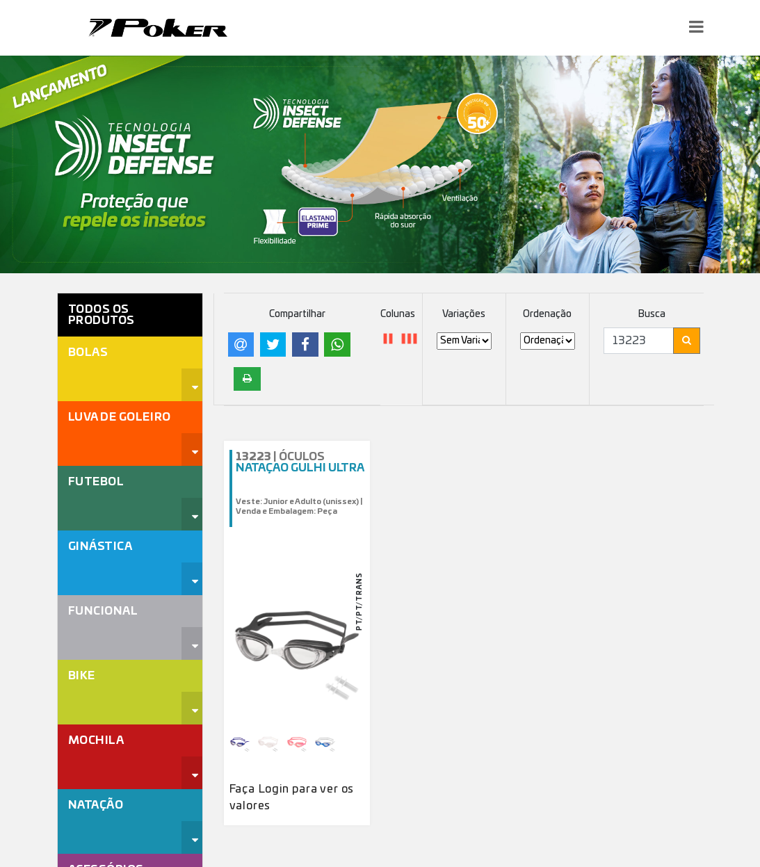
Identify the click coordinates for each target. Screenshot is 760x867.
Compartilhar (297, 314)
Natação (96, 805)
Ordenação (547, 314)
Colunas (397, 314)
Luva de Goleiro (119, 417)
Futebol (96, 481)
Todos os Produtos (101, 315)
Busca (651, 314)
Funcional (103, 611)
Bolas (88, 352)
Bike (81, 675)
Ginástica (100, 546)
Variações (463, 314)
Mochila (96, 740)
